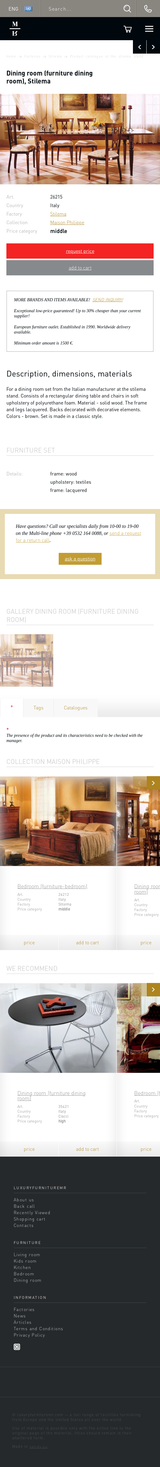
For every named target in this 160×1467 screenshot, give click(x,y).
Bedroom (24, 1273)
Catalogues (76, 707)
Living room (27, 1254)
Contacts (24, 1225)
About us (24, 1199)
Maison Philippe (67, 222)
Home (11, 56)
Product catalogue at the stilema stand (106, 56)
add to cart (80, 267)
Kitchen (22, 1267)
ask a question (80, 558)
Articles (23, 1322)
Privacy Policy (29, 1335)
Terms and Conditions (38, 1328)
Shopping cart (30, 1218)
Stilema (55, 56)
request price (80, 251)
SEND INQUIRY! (107, 299)
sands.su (38, 1446)
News (20, 1315)
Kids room (25, 1261)
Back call (24, 1206)
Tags (38, 707)
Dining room (28, 1280)
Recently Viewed (32, 1212)
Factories (32, 56)
